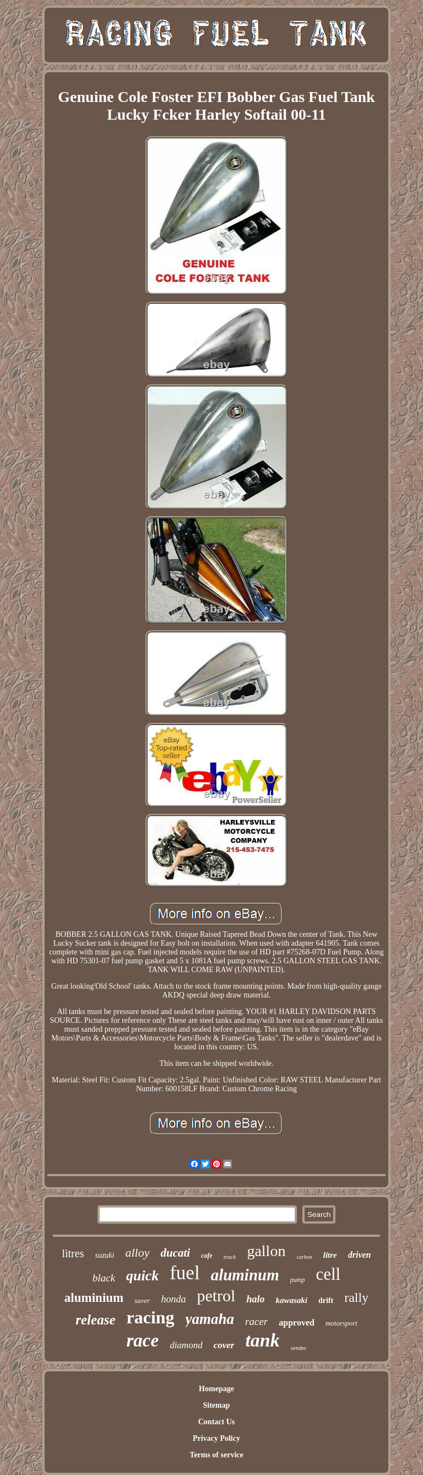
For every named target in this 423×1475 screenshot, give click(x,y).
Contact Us (216, 1422)
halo (255, 1299)
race (143, 1340)
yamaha (210, 1319)
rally (356, 1297)
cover (224, 1345)
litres (73, 1253)
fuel (184, 1273)
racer (256, 1321)
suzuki (104, 1255)
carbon (304, 1257)
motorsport (341, 1323)
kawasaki (291, 1300)
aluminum (245, 1275)
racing (151, 1317)
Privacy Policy (216, 1438)
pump (297, 1280)
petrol (216, 1295)
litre (330, 1255)
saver (142, 1300)
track (230, 1256)
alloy (137, 1252)
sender (299, 1347)
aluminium (93, 1298)
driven (359, 1254)
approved (296, 1322)
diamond (186, 1345)
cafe (207, 1255)
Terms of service (216, 1455)
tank (262, 1340)
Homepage (216, 1389)
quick (142, 1276)
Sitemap (216, 1405)
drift (325, 1300)
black (104, 1278)
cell (328, 1274)
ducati (175, 1252)
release (95, 1319)
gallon (266, 1250)
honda (173, 1299)
